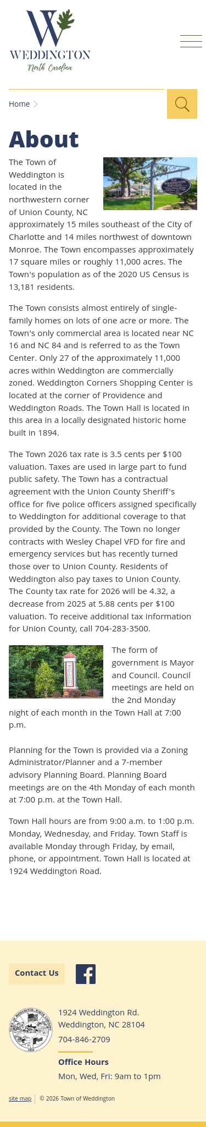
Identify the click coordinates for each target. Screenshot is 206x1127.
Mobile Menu (191, 41)
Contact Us (37, 974)
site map (20, 1099)
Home (19, 105)
